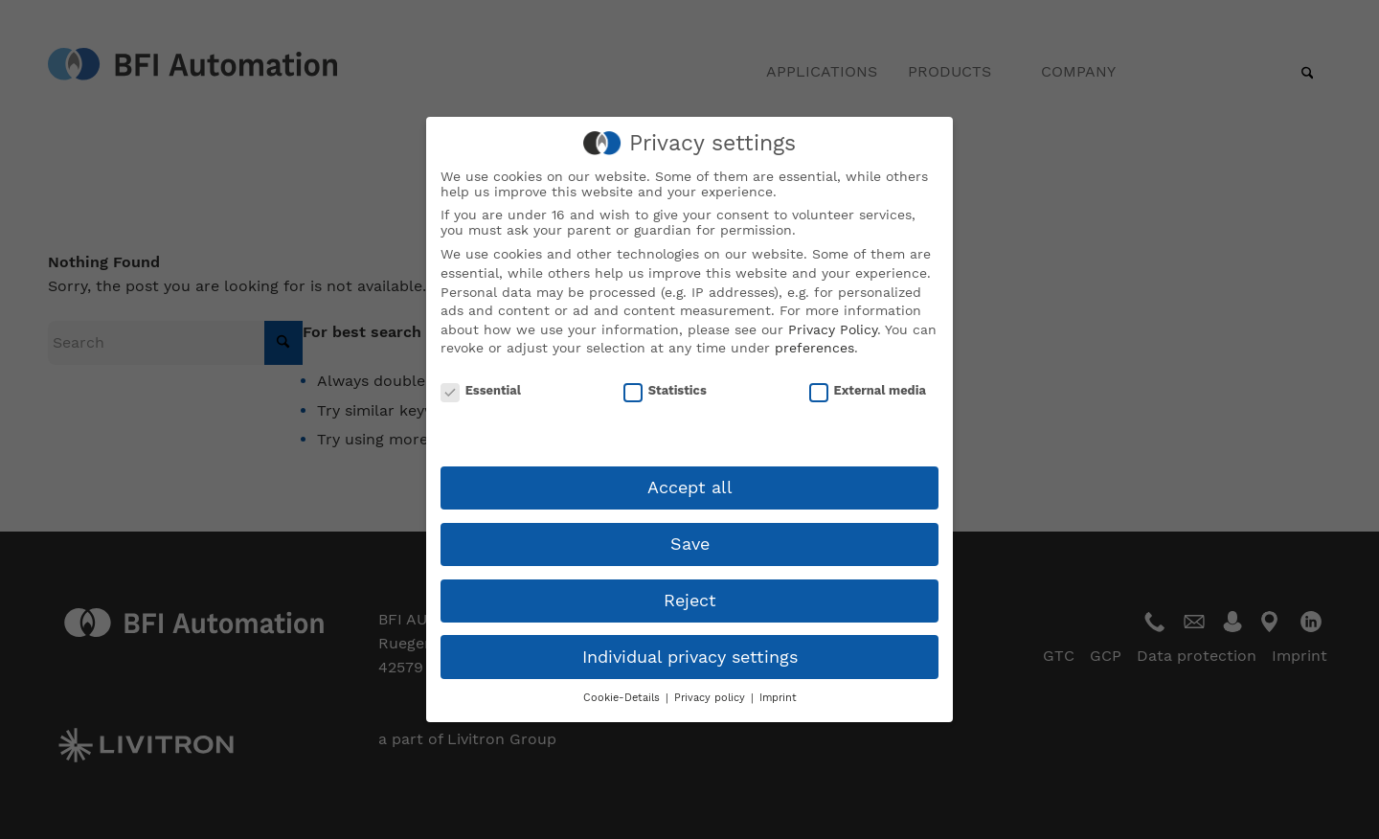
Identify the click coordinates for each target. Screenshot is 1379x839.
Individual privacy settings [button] (690, 657)
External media (867, 402)
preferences (814, 347)
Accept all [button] (690, 487)
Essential (481, 402)
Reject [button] (690, 600)
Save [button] (690, 544)
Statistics (665, 402)
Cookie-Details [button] (623, 698)
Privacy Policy (832, 329)
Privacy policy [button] (711, 698)
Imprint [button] (778, 698)
